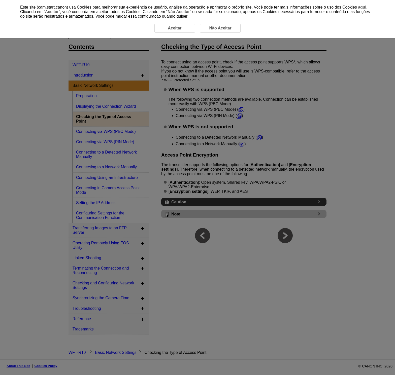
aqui (362, 7)
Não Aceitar (179, 12)
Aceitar (52, 12)
